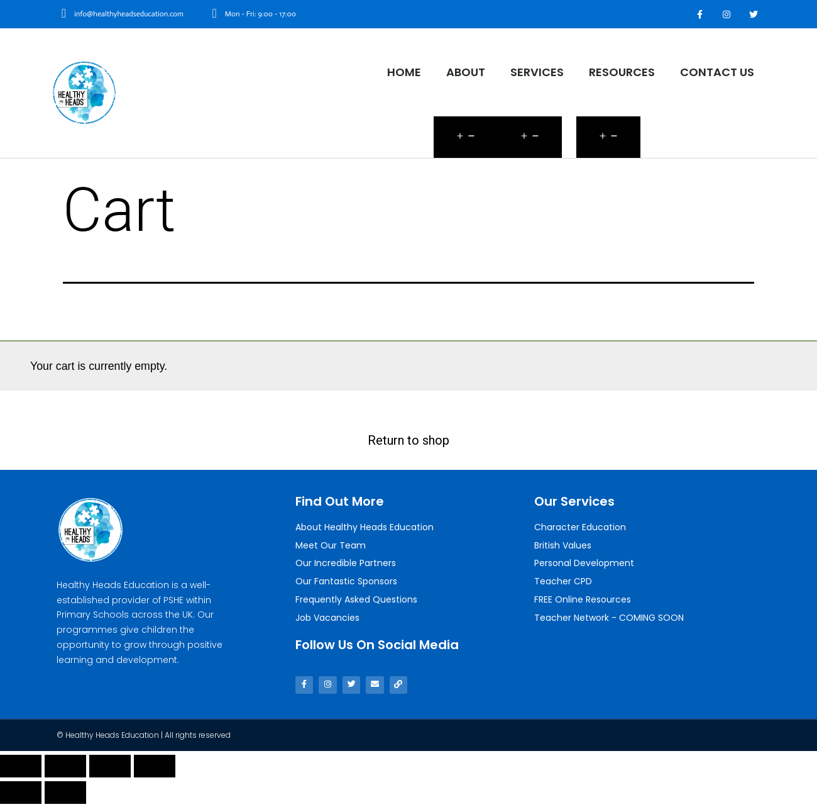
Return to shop (408, 440)
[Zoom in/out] (154, 769)
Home (404, 72)
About (465, 72)
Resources (622, 72)
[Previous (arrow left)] (20, 795)
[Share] (65, 769)
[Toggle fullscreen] (110, 769)
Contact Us (717, 72)
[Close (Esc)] (20, 769)
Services (537, 72)
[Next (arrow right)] (65, 795)
